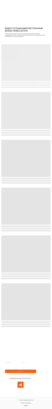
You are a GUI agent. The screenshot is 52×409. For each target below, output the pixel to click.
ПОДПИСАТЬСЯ (21, 371)
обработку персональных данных (23, 366)
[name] (12, 362)
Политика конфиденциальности (26, 400)
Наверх (26, 405)
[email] (28, 362)
